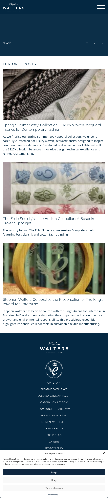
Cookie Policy (52, 494)
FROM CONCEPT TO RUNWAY (54, 409)
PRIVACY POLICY (54, 448)
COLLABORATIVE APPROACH (54, 396)
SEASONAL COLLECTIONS (54, 402)
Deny (53, 480)
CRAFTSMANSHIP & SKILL (54, 415)
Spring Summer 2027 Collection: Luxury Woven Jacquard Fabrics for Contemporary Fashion (52, 127)
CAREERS (54, 441)
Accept (54, 472)
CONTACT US (54, 435)
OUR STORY (54, 382)
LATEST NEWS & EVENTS (54, 422)
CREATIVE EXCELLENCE (54, 389)
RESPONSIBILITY (54, 428)
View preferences (54, 487)
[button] (103, 453)
